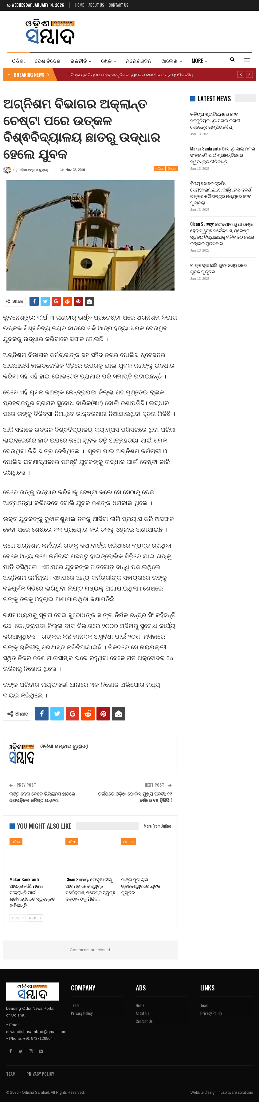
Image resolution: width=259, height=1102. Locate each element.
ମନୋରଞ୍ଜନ (138, 60)
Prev (18, 918)
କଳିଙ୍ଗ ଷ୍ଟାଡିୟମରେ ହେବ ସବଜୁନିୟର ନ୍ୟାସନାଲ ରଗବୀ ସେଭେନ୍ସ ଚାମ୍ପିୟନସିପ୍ (130, 74)
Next (35, 918)
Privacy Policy (81, 1013)
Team (75, 1005)
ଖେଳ (106, 60)
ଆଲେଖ (169, 60)
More (197, 60)
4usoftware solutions (235, 1092)
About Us (96, 5)
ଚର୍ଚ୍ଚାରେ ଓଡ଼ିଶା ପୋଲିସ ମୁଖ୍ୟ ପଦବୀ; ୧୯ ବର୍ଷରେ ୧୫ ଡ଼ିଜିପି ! (135, 796)
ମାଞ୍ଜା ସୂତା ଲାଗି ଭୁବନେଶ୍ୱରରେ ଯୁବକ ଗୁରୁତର (218, 268)
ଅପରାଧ (128, 841)
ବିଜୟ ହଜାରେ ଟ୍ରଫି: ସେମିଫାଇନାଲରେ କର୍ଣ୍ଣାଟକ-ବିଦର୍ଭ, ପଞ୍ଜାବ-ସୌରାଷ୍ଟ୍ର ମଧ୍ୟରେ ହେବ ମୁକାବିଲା (221, 193)
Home (79, 5)
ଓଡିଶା (18, 60)
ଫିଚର (172, 168)
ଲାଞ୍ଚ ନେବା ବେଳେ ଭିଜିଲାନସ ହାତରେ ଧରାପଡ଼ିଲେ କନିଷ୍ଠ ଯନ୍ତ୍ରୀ (42, 796)
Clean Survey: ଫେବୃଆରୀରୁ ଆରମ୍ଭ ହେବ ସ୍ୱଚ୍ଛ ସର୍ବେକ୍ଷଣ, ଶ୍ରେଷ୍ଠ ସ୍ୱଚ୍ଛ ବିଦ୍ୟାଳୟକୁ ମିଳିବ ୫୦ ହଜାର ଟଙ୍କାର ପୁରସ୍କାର (222, 233)
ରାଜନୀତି (78, 60)
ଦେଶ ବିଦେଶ (48, 60)
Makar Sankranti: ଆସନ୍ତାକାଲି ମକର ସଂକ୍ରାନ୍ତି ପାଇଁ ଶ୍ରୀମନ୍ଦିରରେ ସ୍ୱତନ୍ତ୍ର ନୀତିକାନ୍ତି (222, 155)
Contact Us (118, 5)
